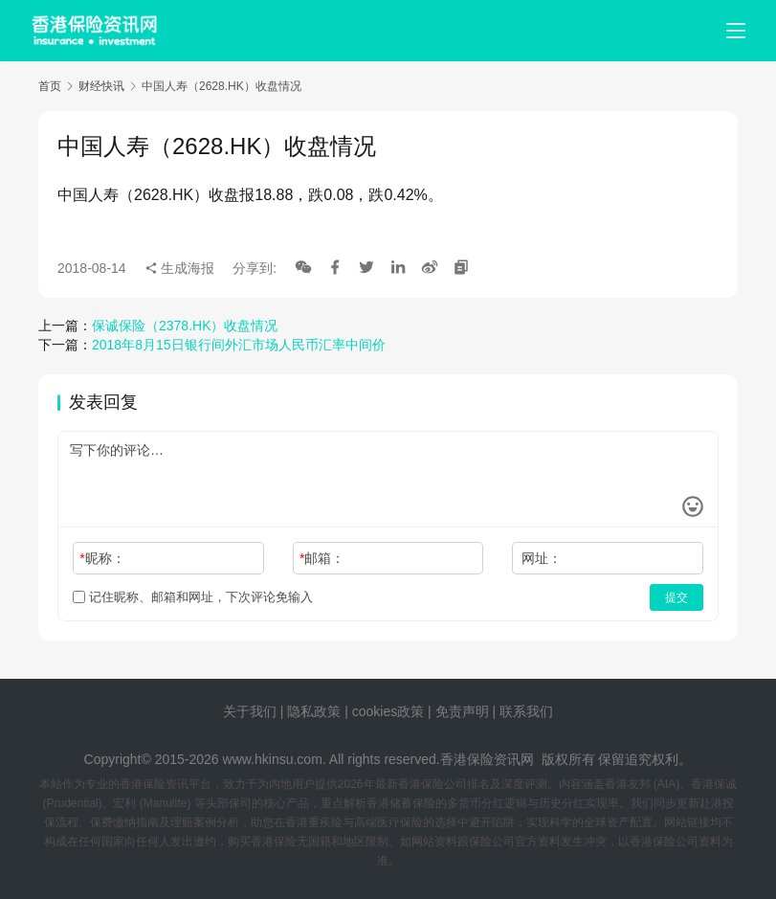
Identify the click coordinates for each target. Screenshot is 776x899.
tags (362, 735)
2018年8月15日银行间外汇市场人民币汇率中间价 (239, 344)
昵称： (101, 558)
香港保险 (467, 759)
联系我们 (526, 711)
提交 (676, 597)
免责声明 (464, 711)
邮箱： (321, 558)
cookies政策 (388, 711)
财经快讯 (101, 86)
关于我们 (250, 711)
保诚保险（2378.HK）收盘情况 (184, 325)
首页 (49, 86)
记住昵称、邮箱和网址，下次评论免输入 (193, 597)
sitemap (402, 735)
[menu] (736, 30)
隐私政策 (314, 711)
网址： (541, 558)
